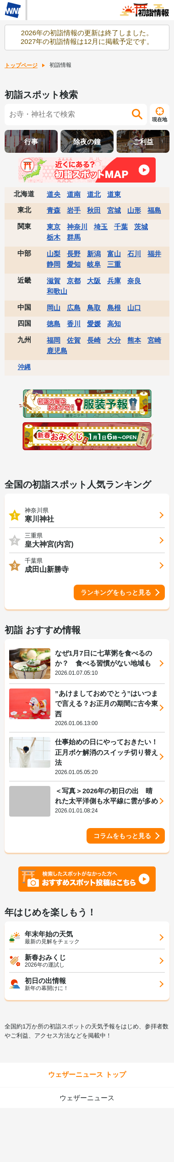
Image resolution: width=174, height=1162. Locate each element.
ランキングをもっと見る (116, 592)
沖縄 (24, 367)
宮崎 (154, 340)
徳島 (53, 324)
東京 (53, 227)
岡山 (53, 308)
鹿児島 (57, 351)
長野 (74, 254)
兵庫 (114, 281)
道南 (74, 194)
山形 (134, 210)
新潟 (94, 254)
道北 (94, 194)
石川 (134, 254)
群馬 (74, 237)
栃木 (53, 237)
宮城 (114, 210)
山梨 (53, 254)
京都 (74, 281)
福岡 (53, 340)
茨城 (141, 227)
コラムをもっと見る (122, 835)
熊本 (134, 340)
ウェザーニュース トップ (86, 1074)
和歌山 (57, 291)
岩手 (74, 210)
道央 (53, 194)
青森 (53, 210)
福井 (154, 254)
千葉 (121, 227)
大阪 (94, 281)
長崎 (94, 340)
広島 (74, 308)
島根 (114, 308)
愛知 (74, 264)
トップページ (21, 65)
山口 (134, 308)
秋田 (94, 210)
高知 (114, 324)
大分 (114, 340)
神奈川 (77, 227)
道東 (114, 194)
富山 (114, 254)
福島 (154, 210)
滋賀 (53, 281)
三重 (114, 264)
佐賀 (74, 340)
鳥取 (94, 308)
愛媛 (94, 324)
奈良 (134, 281)
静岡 (53, 264)
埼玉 (101, 227)
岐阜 (94, 264)
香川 (74, 324)
